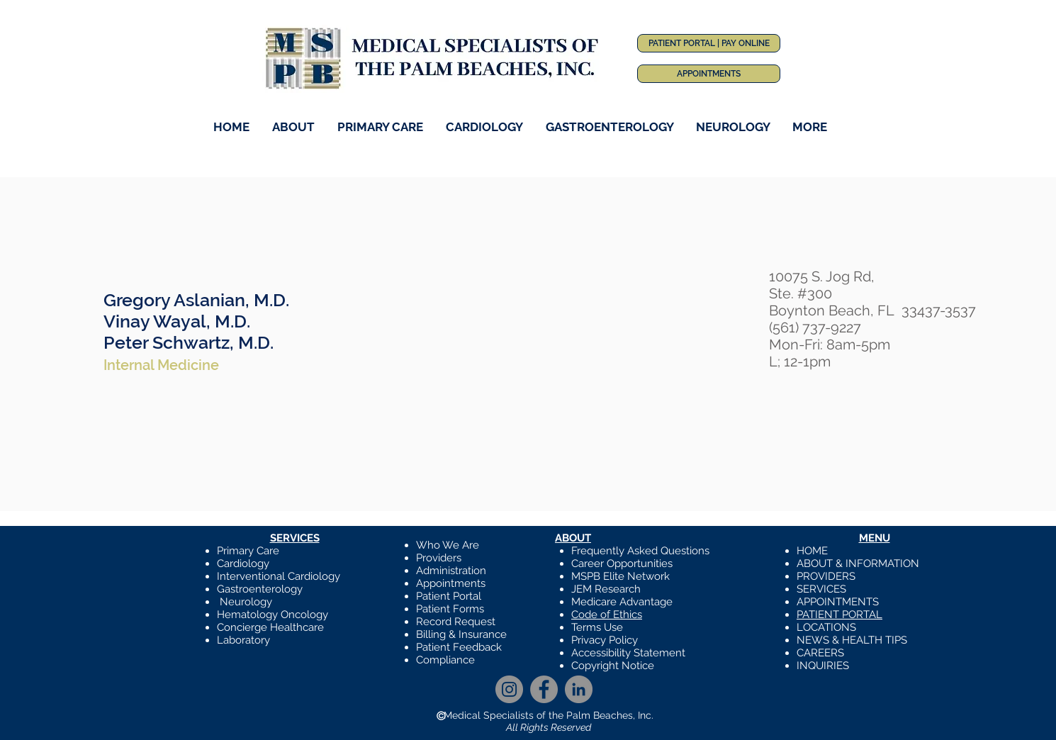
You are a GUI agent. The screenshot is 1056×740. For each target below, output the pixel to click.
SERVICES (821, 589)
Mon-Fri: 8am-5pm (829, 344)
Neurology (246, 601)
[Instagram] (509, 689)
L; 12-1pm (800, 361)
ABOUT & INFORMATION (858, 563)
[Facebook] (544, 689)
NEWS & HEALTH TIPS (852, 640)
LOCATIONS (826, 627)
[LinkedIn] (578, 689)
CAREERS (820, 652)
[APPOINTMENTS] (708, 74)
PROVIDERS (826, 576)
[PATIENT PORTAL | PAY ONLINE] (708, 43)
